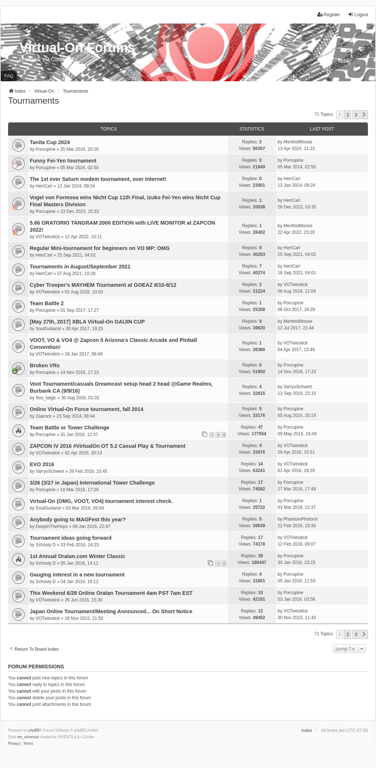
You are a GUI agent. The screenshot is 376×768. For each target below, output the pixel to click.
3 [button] (356, 114)
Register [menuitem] (328, 14)
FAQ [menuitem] (8, 76)
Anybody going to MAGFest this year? (78, 519)
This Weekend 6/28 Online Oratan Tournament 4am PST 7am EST (111, 593)
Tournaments (33, 101)
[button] (364, 114)
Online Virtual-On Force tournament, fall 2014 (86, 409)
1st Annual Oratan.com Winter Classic (77, 556)
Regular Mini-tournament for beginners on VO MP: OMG (100, 248)
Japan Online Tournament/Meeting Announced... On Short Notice (111, 611)
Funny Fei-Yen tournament (63, 161)
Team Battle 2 (47, 303)
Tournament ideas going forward (71, 538)
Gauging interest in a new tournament (77, 575)
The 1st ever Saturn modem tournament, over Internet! (98, 179)
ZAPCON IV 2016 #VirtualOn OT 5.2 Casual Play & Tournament (107, 446)
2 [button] (347, 114)
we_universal (28, 737)
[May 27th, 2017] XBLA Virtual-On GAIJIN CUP (87, 322)
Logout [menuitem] (358, 14)
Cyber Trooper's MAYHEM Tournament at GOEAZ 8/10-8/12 (103, 285)
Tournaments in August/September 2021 (80, 266)
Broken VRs (45, 365)
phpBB (34, 730)
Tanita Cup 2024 (50, 142)
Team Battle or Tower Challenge (69, 428)
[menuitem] (14, 743)
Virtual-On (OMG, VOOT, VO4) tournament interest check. (101, 501)
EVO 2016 (42, 464)
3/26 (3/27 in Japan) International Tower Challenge (92, 483)
